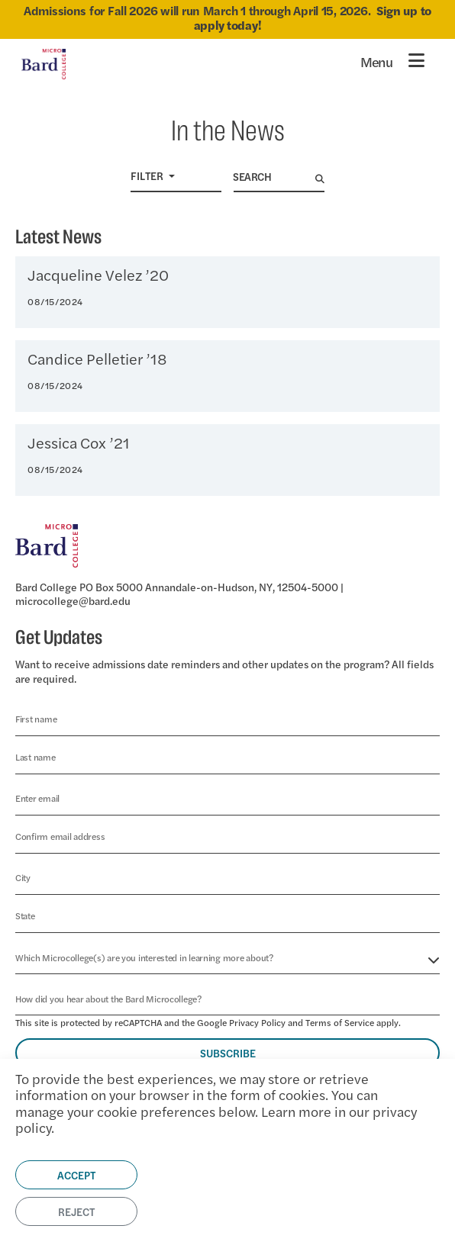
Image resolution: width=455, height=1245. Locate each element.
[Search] (274, 176)
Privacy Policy (257, 1022)
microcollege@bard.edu (73, 600)
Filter (148, 175)
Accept (76, 1174)
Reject (76, 1211)
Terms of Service (339, 1022)
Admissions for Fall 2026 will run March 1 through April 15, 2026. (227, 18)
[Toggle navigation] (392, 60)
